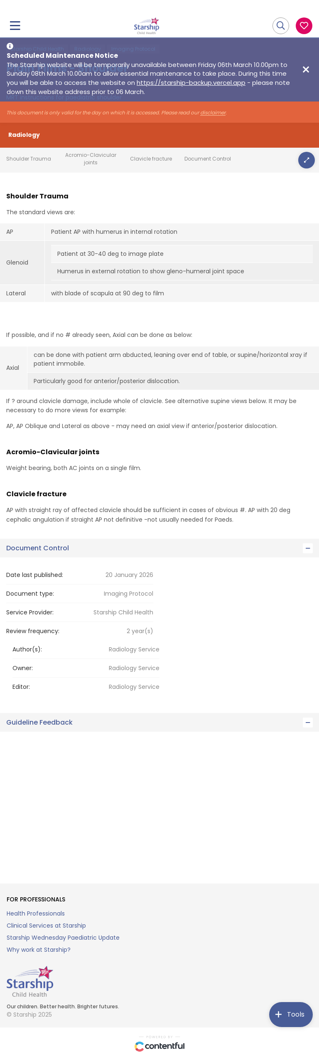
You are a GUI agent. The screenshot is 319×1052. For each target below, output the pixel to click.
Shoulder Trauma (28, 158)
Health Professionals (36, 913)
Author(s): (27, 649)
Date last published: (34, 575)
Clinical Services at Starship (46, 925)
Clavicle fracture (151, 158)
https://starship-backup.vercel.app (191, 82)
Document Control (207, 158)
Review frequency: (32, 631)
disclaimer (213, 113)
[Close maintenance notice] (305, 69)
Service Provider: (30, 612)
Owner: (22, 668)
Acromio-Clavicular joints (90, 158)
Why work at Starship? (39, 950)
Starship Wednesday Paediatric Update (63, 937)
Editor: (21, 687)
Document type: (30, 593)
